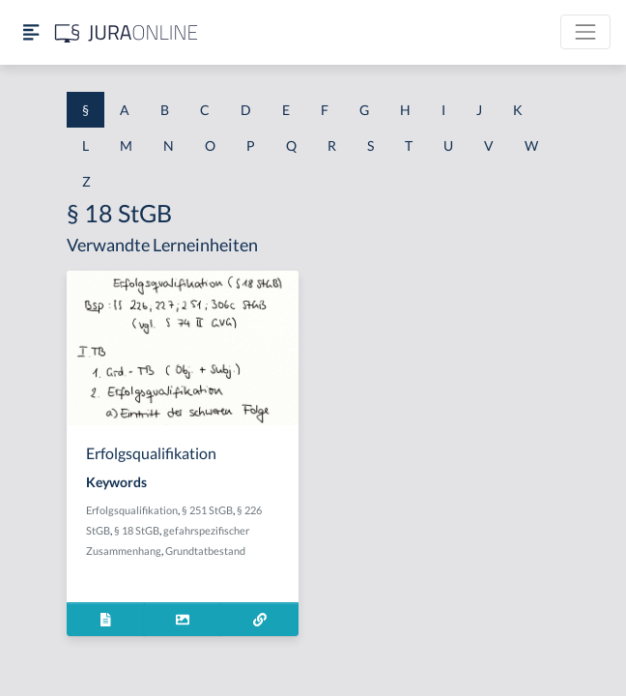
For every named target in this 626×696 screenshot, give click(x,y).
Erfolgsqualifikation (132, 510)
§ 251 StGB (207, 510)
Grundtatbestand (205, 550)
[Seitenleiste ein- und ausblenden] (30, 32)
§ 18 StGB (136, 530)
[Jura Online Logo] (126, 32)
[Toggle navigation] (585, 31)
